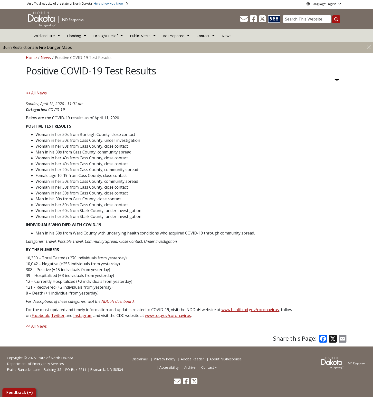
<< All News (36, 93)
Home (31, 57)
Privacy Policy (164, 359)
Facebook (40, 315)
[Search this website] (336, 19)
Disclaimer (140, 359)
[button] (244, 20)
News (226, 35)
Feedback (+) (19, 392)
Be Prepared (173, 35)
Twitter (58, 315)
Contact (207, 367)
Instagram (82, 315)
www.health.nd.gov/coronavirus (250, 309)
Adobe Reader (192, 359)
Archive (190, 367)
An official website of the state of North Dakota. (75, 3)
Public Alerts (140, 35)
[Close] (368, 47)
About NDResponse (226, 359)
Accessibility (169, 367)
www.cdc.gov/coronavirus (168, 315)
